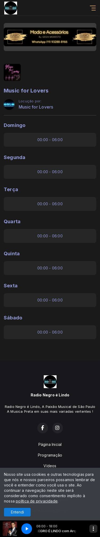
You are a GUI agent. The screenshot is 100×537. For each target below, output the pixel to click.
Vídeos (49, 465)
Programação (50, 455)
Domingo (14, 125)
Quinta (12, 253)
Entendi (17, 512)
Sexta (11, 285)
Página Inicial (50, 444)
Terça (11, 189)
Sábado (13, 317)
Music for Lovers (36, 107)
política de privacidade (37, 501)
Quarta (12, 221)
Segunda (14, 157)
